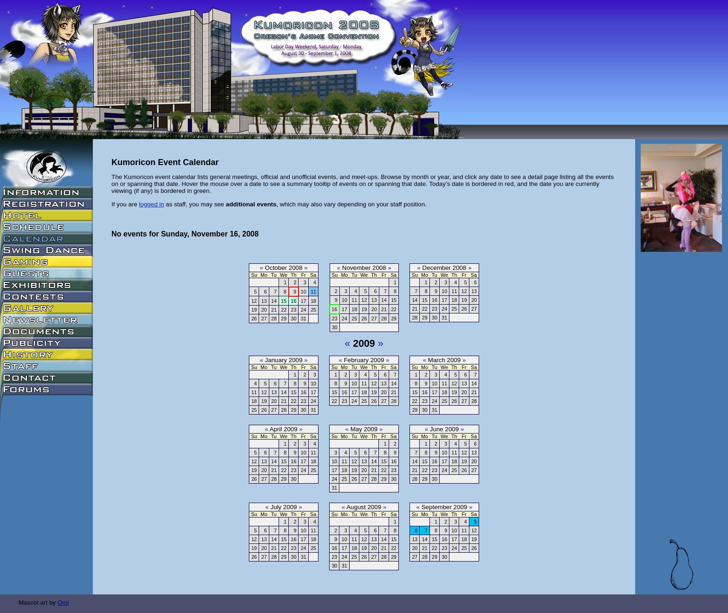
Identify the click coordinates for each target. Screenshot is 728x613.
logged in (151, 204)
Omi (63, 602)
